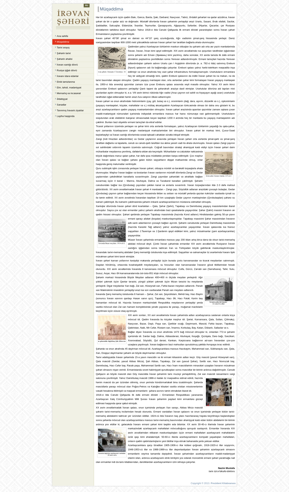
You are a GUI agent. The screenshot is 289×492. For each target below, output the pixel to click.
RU (86, 5)
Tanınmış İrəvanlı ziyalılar (70, 110)
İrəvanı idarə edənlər (68, 76)
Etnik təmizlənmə (66, 81)
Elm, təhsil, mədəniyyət (69, 87)
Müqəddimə (63, 41)
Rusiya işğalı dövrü (67, 70)
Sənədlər (61, 104)
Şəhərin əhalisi (64, 59)
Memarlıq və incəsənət (69, 93)
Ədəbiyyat (62, 99)
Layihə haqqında (65, 116)
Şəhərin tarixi (64, 53)
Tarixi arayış (63, 47)
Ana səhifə (62, 36)
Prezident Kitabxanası (223, 483)
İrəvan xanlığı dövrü (67, 64)
